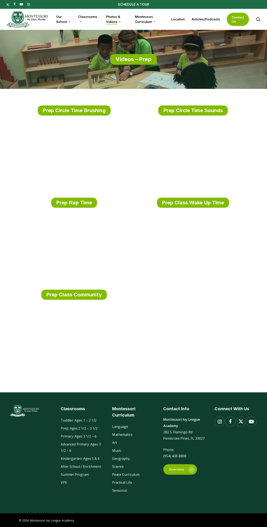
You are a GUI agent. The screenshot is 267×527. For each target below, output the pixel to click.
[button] (180, 469)
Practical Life (122, 482)
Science (118, 466)
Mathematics (122, 434)
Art (114, 442)
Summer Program (75, 474)
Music (116, 450)
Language (120, 426)
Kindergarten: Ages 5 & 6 (80, 458)
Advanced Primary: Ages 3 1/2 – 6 (81, 447)
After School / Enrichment (81, 466)
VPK (64, 482)
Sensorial (119, 490)
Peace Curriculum (126, 474)
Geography (121, 458)
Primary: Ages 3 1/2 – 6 (78, 436)
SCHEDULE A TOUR (133, 4)
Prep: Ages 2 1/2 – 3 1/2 (79, 428)
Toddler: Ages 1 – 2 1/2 (78, 420)
